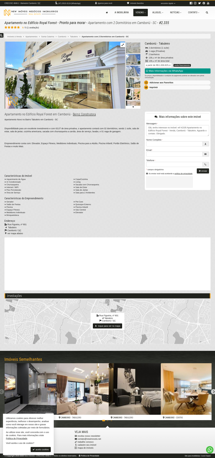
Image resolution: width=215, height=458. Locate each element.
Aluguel (157, 12)
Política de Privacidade (90, 456)
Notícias (175, 12)
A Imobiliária (122, 12)
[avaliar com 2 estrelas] (9, 27)
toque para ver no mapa (107, 326)
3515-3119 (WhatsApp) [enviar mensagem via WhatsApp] (69, 3)
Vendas (141, 12)
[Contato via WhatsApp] (210, 450)
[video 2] (107, 263)
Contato (193, 12)
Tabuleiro (164, 43)
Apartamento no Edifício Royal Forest (31, 23)
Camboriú (150, 43)
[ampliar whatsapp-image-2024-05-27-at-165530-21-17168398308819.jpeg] (64, 75)
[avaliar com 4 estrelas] (15, 27)
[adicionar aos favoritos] (103, 415)
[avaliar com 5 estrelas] (18, 27)
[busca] (207, 12)
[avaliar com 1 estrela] (5, 27)
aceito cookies (41, 449)
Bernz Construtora (84, 114)
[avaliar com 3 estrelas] (12, 27)
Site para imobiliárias (192, 456)
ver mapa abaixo (15, 233)
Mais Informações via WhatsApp (164, 71)
